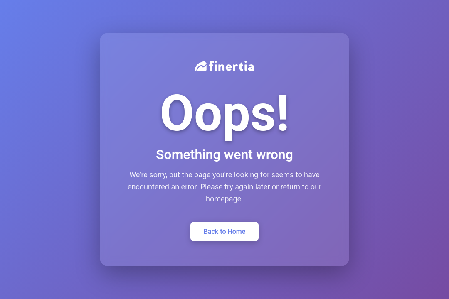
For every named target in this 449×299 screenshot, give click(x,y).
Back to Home (225, 231)
